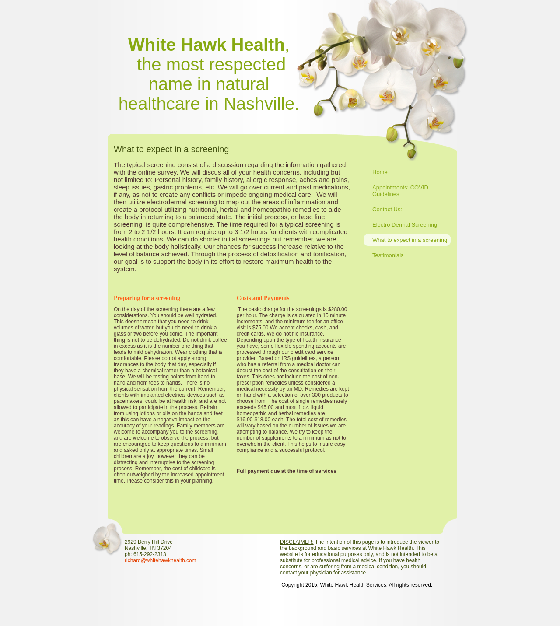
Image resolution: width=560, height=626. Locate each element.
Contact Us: (387, 209)
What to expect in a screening (409, 240)
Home (380, 172)
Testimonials (388, 255)
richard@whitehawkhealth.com (160, 560)
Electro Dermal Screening (404, 224)
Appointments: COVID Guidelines (400, 190)
